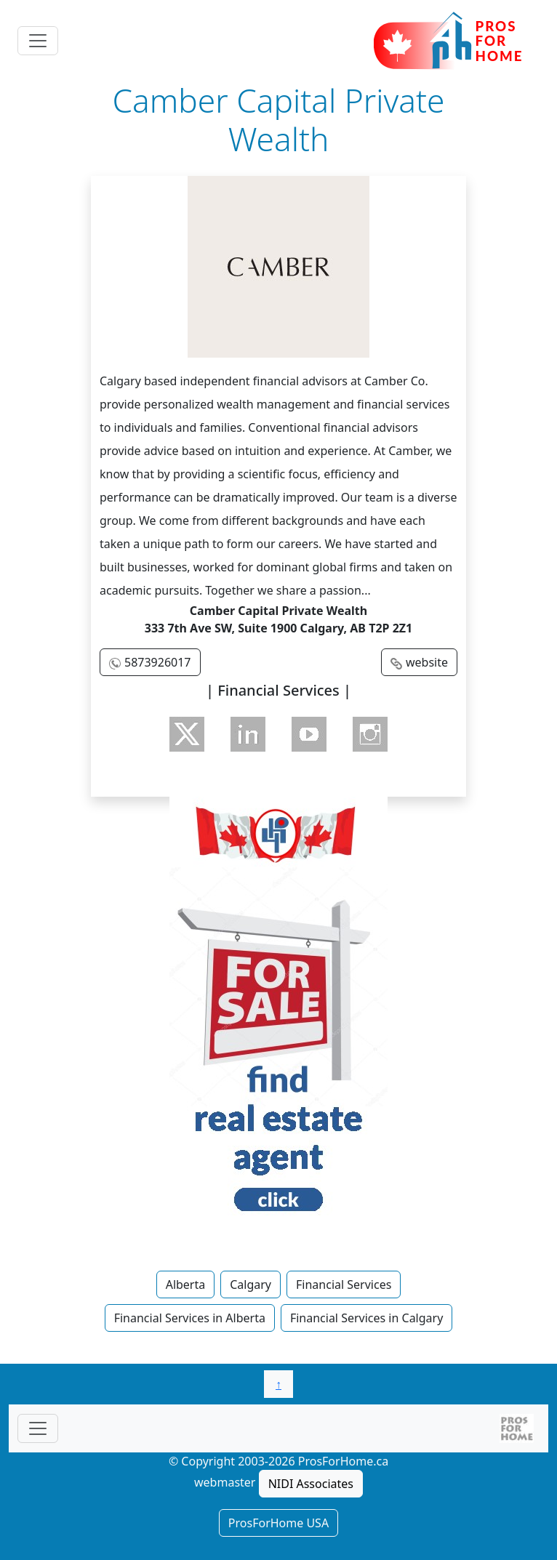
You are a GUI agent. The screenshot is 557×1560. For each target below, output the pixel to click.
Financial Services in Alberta (189, 1318)
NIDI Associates (310, 1484)
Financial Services (343, 1284)
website (427, 662)
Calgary (250, 1284)
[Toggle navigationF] (37, 1428)
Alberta (186, 1284)
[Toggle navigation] (37, 40)
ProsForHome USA (278, 1523)
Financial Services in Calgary (366, 1318)
